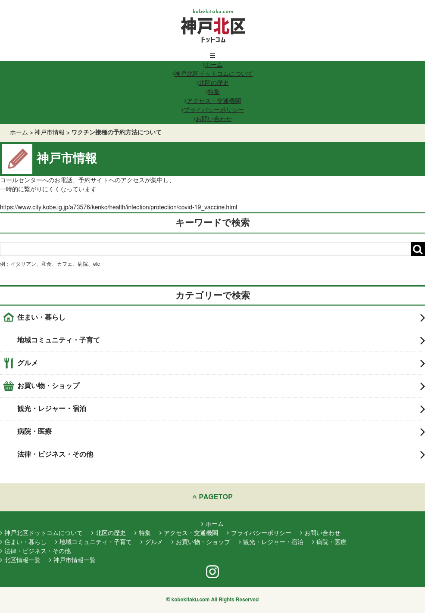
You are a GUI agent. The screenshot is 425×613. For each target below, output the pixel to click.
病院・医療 (221, 432)
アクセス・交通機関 (212, 101)
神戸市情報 (49, 133)
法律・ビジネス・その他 (221, 454)
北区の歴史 (213, 83)
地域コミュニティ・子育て (221, 340)
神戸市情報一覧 (72, 560)
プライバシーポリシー (212, 110)
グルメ (221, 363)
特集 (213, 92)
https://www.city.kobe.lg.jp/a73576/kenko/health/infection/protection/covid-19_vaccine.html (118, 208)
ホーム (213, 65)
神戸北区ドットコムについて (212, 74)
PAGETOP (212, 497)
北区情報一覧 (20, 560)
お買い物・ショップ (221, 386)
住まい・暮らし (221, 317)
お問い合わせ (213, 119)
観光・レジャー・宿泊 (221, 409)
